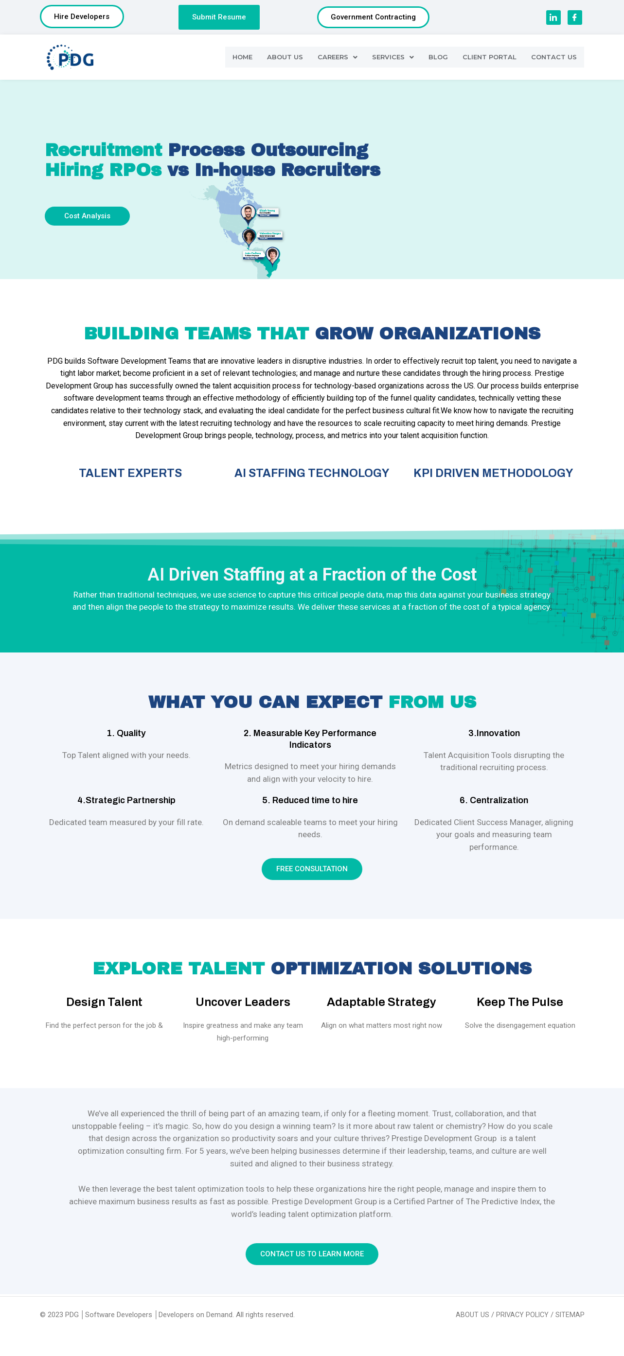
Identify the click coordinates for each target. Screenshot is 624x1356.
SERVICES (391, 59)
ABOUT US (283, 59)
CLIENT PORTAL (489, 59)
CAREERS (336, 59)
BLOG (437, 59)
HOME (240, 59)
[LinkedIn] (553, 18)
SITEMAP (570, 1314)
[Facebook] (575, 18)
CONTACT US (554, 59)
